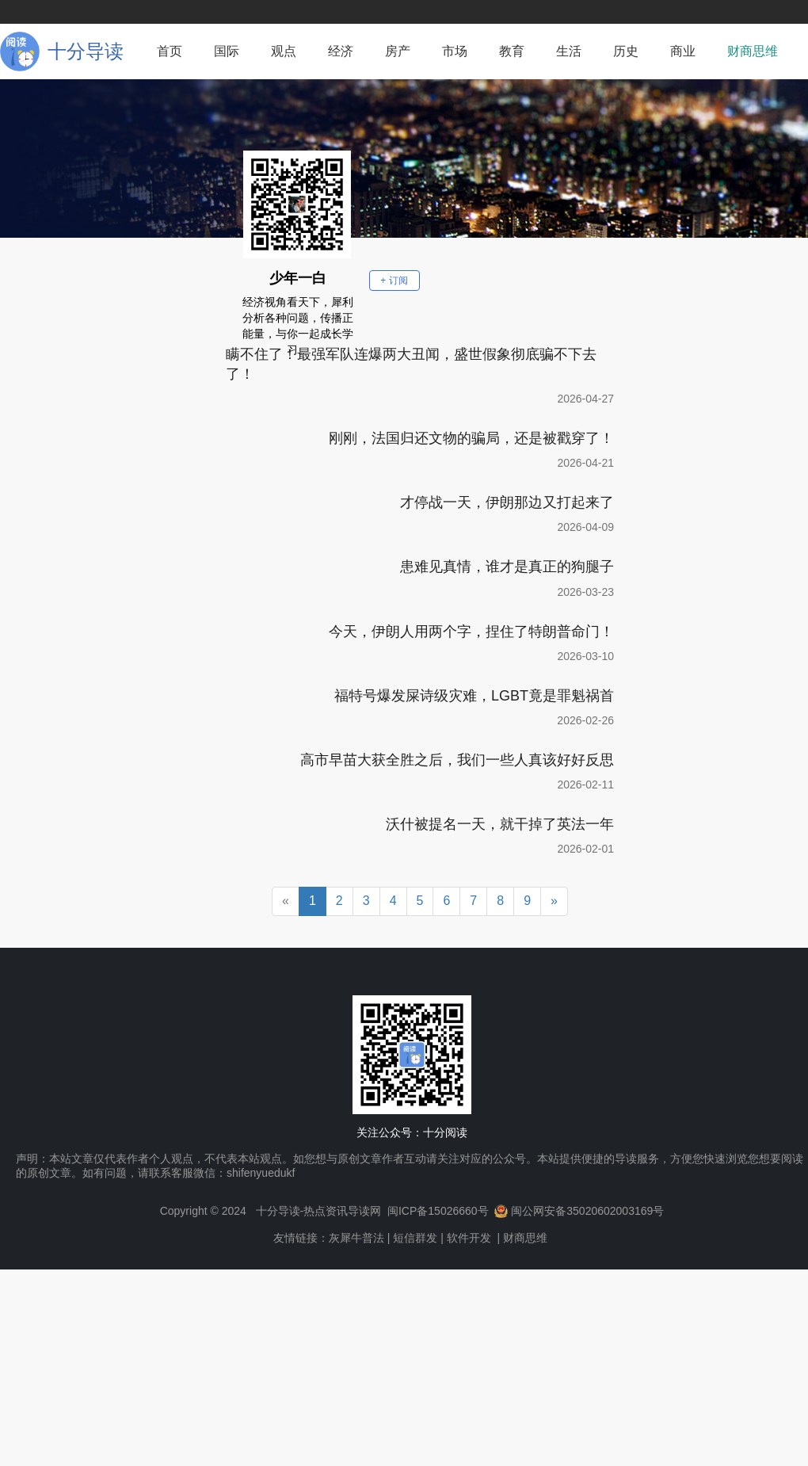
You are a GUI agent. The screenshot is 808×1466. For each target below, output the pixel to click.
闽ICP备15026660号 (438, 1210)
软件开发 (469, 1237)
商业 (683, 51)
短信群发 (415, 1237)
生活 (568, 51)
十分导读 (86, 51)
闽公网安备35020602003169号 (587, 1210)
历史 (625, 51)
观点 (283, 51)
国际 (226, 51)
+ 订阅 (393, 280)
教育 (511, 51)
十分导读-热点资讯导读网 (319, 1210)
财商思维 (752, 51)
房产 (397, 51)
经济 (340, 51)
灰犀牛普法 (356, 1237)
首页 (169, 51)
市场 (454, 51)
